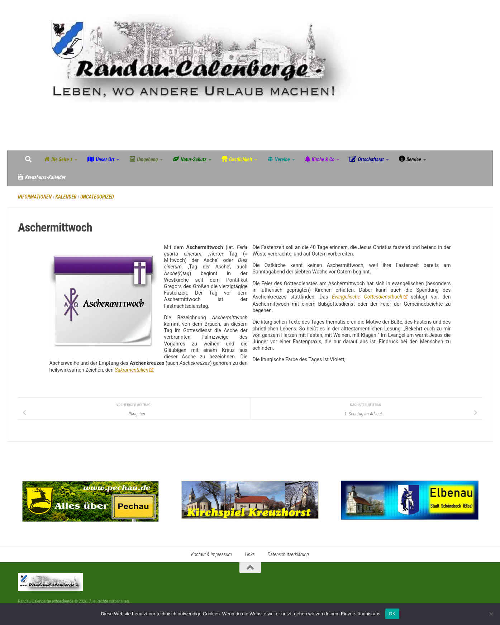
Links (250, 554)
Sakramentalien (134, 370)
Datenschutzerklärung (288, 554)
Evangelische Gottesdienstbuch (369, 297)
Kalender (66, 197)
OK (392, 613)
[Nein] (491, 613)
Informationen (35, 197)
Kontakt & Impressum (211, 554)
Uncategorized (97, 197)
